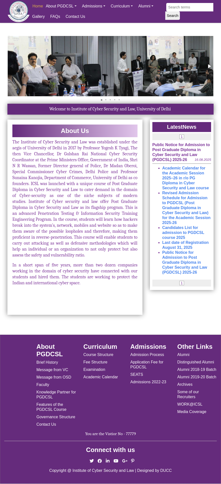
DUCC (166, 470)
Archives (185, 384)
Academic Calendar (100, 377)
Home (37, 6)
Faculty (42, 385)
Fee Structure (95, 362)
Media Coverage (191, 412)
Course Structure (98, 355)
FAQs (55, 16)
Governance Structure (55, 417)
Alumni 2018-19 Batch (196, 369)
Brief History (47, 362)
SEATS (136, 374)
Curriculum (122, 6)
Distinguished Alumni (195, 362)
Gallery (38, 16)
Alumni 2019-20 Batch (196, 377)
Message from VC (52, 370)
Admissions (93, 6)
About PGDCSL (61, 6)
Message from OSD (53, 377)
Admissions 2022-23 (148, 382)
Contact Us (75, 16)
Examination (94, 369)
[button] (209, 66)
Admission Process (147, 355)
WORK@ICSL (190, 404)
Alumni (145, 6)
